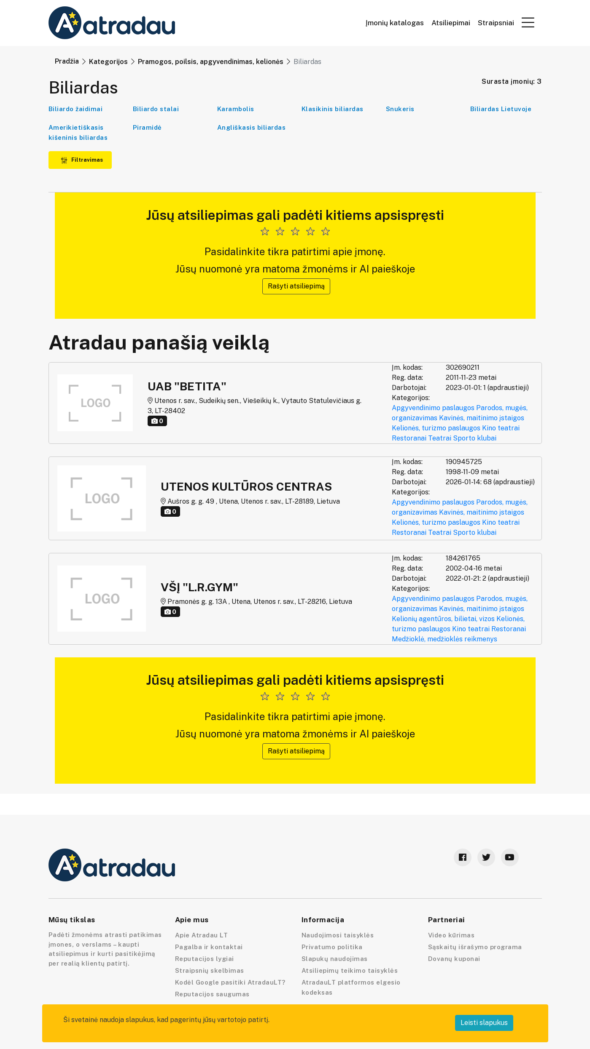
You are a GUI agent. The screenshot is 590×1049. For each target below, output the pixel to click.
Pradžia (67, 61)
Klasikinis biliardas (333, 108)
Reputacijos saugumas (212, 994)
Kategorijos (108, 62)
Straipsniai (496, 23)
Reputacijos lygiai (204, 958)
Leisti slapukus (484, 1023)
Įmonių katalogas (395, 23)
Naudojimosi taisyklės (338, 935)
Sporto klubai (474, 438)
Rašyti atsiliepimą (296, 286)
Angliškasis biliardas (251, 127)
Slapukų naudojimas (335, 958)
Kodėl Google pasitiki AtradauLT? (230, 982)
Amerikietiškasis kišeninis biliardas (78, 132)
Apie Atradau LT (201, 935)
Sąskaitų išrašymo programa (475, 946)
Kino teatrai (501, 428)
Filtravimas (82, 160)
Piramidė (147, 127)
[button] (528, 22)
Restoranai (409, 438)
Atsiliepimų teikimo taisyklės (350, 970)
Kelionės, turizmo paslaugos (436, 428)
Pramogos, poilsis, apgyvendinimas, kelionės (210, 62)
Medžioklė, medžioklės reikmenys (444, 639)
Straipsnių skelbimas (209, 970)
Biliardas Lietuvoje (501, 108)
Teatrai (439, 438)
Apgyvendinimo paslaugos (433, 408)
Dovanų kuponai (454, 958)
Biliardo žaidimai (75, 108)
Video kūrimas (451, 935)
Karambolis (235, 108)
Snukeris (400, 108)
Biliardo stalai (156, 108)
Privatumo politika (332, 946)
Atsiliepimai (450, 23)
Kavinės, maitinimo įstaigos (481, 418)
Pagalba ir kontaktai (209, 946)
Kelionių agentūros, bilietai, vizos (443, 619)
